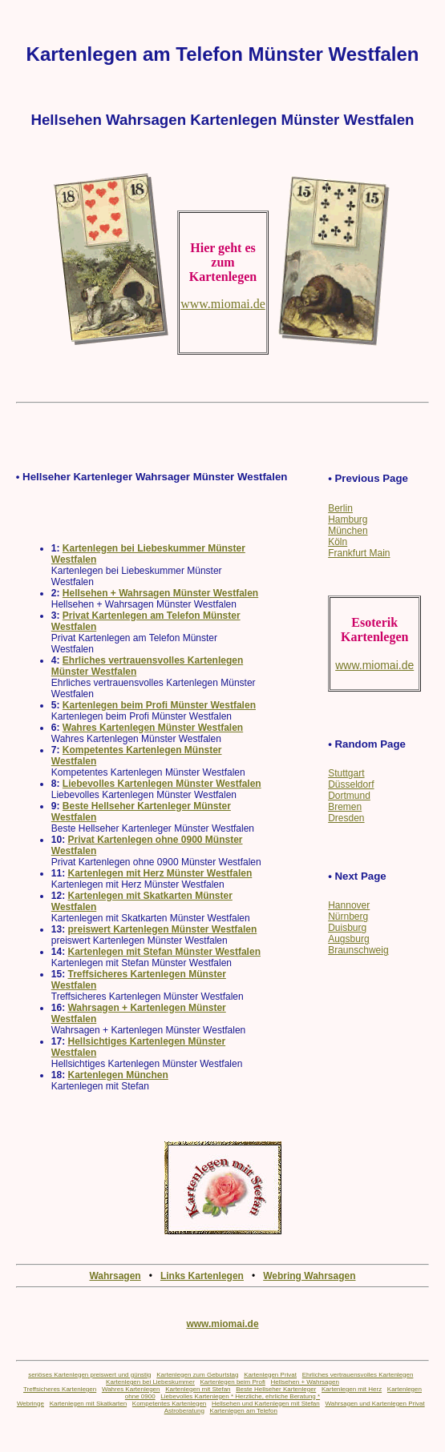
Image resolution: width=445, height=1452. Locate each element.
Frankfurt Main (359, 553)
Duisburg (347, 927)
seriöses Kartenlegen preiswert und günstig (89, 1374)
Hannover (349, 905)
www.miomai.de (222, 1324)
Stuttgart (346, 773)
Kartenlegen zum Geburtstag (197, 1374)
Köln (337, 542)
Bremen (345, 806)
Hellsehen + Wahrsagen (305, 1382)
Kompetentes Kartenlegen (169, 1403)
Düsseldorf (351, 784)
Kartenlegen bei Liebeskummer (150, 1382)
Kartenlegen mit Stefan (197, 1389)
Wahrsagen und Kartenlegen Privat (374, 1403)
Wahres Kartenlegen (131, 1389)
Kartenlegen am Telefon (243, 1410)
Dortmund (349, 795)
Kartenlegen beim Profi (232, 1382)
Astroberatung (184, 1410)
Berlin (340, 508)
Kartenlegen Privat (270, 1374)
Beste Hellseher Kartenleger (276, 1389)
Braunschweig (358, 950)
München (347, 530)
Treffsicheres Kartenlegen (59, 1389)
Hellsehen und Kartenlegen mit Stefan (266, 1403)
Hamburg (347, 519)
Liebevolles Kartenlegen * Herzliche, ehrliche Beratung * (240, 1396)
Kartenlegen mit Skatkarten (88, 1403)
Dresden (346, 818)
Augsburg (348, 939)
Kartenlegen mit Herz (352, 1389)
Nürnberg (348, 916)
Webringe (30, 1403)
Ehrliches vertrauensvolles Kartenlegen (358, 1374)
